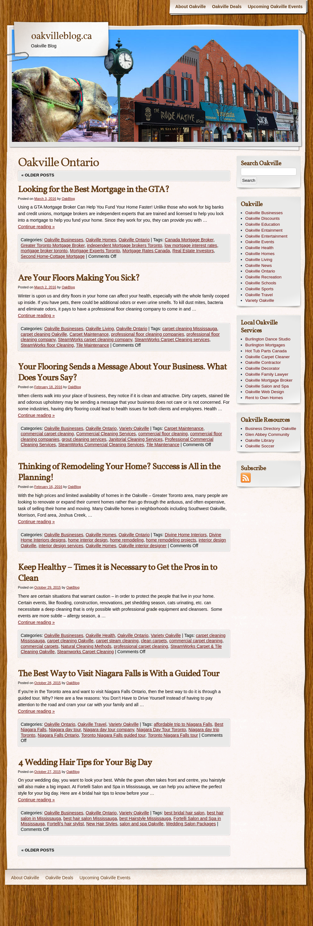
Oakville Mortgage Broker (269, 380)
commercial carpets (40, 646)
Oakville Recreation (263, 277)
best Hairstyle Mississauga (145, 818)
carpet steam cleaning (117, 640)
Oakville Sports (259, 289)
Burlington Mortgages (265, 345)
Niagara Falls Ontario (58, 735)
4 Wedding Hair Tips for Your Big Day (85, 763)
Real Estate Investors (193, 250)
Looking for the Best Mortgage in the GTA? (93, 190)
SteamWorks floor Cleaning (47, 345)
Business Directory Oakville (270, 428)
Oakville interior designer (143, 545)
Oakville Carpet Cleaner (267, 356)
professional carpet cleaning (141, 646)
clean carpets (154, 640)
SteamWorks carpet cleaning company (95, 339)
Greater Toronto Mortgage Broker (53, 245)
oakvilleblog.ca (61, 36)
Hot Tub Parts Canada (266, 351)
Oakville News (258, 265)
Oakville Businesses (63, 239)
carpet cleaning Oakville (44, 334)
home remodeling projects (171, 540)
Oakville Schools (260, 283)
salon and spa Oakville (142, 823)
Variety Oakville (134, 428)
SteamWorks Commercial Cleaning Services (101, 444)
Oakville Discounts (262, 218)
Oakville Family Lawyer (266, 374)
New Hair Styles (101, 823)
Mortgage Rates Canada (146, 250)
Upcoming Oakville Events (275, 6)
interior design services (61, 545)
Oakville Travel (92, 724)
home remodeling (127, 540)
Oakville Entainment (264, 230)
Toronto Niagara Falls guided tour (113, 735)
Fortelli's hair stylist (65, 823)
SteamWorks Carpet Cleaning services (172, 339)
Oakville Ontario (134, 239)
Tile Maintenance (92, 345)
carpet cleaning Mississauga (189, 328)
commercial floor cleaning (163, 433)
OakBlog (68, 198)
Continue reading (36, 226)
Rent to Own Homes (264, 397)
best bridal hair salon (184, 812)
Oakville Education (262, 224)
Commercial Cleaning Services (106, 433)
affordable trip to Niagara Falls (183, 724)
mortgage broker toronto (44, 250)
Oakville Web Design (264, 391)
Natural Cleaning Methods (86, 646)
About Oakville (190, 6)
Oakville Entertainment (266, 236)
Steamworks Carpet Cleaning (85, 651)
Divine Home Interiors (186, 534)
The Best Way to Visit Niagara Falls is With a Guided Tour (118, 674)
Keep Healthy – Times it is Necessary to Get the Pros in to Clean (117, 573)
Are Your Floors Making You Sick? (79, 278)
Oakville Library (259, 440)
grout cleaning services (84, 439)
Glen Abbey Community (267, 434)
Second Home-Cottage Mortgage (53, 256)
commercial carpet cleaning (47, 433)
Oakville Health (100, 635)
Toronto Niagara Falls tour (173, 735)
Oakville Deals (227, 6)
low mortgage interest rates (190, 245)
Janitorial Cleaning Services (136, 439)
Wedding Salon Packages (191, 823)
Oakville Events (259, 241)
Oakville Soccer (259, 446)
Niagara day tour (65, 729)
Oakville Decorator (262, 368)
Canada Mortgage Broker (189, 239)
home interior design (87, 540)
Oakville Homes (101, 239)
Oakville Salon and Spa (267, 386)
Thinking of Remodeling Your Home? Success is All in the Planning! (119, 472)
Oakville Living (100, 328)
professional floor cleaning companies (147, 334)
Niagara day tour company (108, 729)
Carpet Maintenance (89, 334)
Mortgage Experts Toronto (95, 250)
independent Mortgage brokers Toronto (124, 245)
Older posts (38, 175)
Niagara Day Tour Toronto (161, 729)
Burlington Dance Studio (268, 339)
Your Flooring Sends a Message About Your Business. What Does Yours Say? (122, 372)
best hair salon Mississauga (90, 818)
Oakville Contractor (263, 362)
